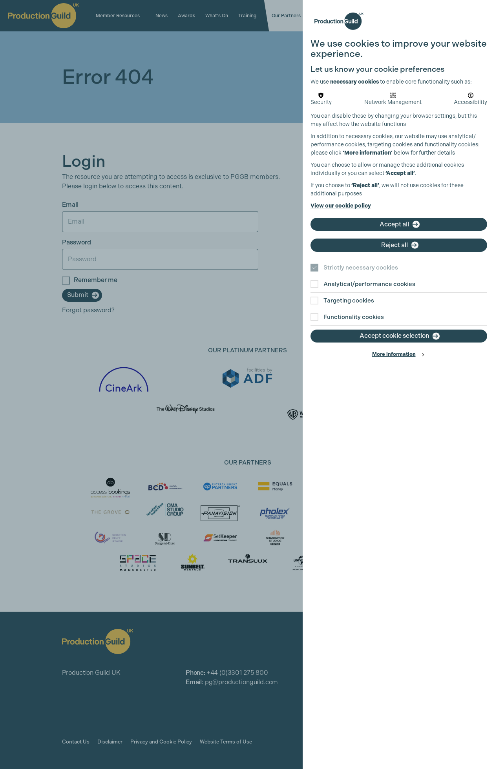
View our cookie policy (341, 205)
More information (394, 354)
